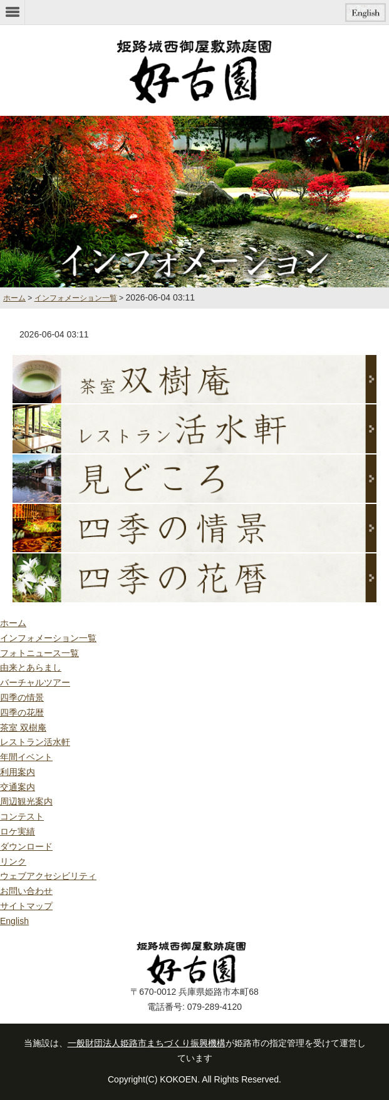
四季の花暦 (22, 712)
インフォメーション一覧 (75, 298)
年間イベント (26, 757)
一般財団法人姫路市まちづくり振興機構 (147, 1043)
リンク (13, 861)
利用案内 (17, 772)
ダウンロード (26, 846)
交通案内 (17, 787)
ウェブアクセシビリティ (48, 876)
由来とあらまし (30, 667)
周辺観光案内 (26, 801)
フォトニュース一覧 (39, 653)
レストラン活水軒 (35, 742)
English (14, 921)
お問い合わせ (26, 891)
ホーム (13, 623)
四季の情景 (22, 697)
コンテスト (22, 816)
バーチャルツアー (35, 682)
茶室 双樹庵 (23, 727)
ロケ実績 (17, 831)
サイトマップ (26, 906)
